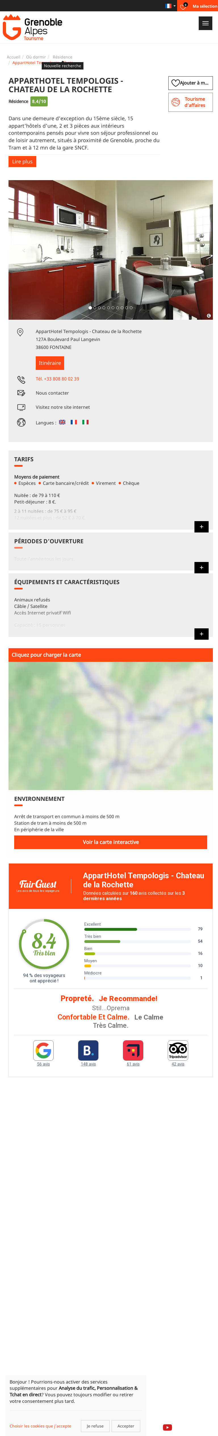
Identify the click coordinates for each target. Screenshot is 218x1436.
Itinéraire (50, 362)
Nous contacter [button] (52, 393)
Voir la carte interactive (111, 842)
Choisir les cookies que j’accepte (40, 1426)
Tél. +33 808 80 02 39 (57, 379)
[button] (24, 249)
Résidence (62, 57)
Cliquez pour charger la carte (46, 654)
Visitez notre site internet (63, 407)
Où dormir (36, 57)
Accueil (13, 57)
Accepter (126, 1426)
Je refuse (95, 1426)
